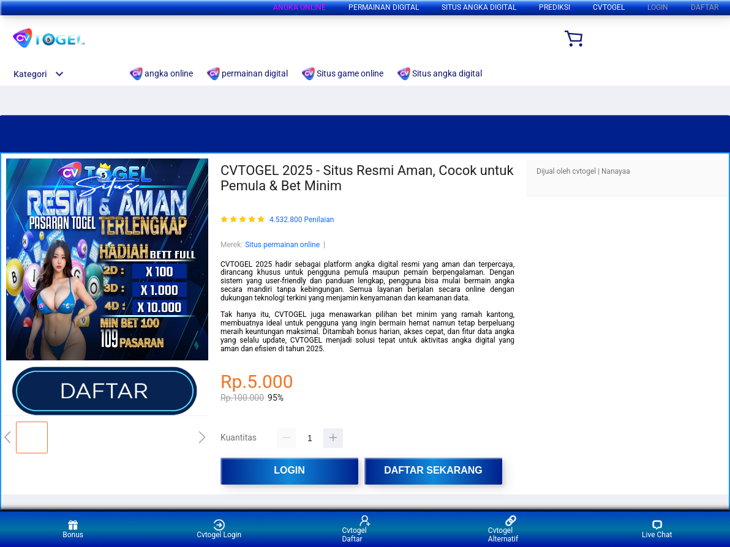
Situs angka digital (479, 7)
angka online (299, 7)
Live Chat (657, 529)
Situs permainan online (282, 244)
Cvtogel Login (219, 529)
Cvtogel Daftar (356, 529)
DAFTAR (704, 7)
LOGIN (657, 7)
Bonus (72, 529)
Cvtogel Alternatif (503, 529)
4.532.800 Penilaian (301, 220)
